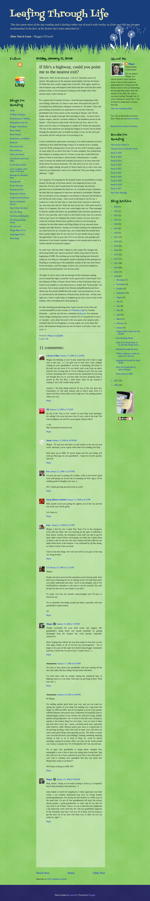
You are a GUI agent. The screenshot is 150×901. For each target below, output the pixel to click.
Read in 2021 (116, 173)
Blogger (92, 895)
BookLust (14, 142)
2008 (116, 276)
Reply (48, 400)
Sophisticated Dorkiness (19, 198)
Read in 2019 (116, 181)
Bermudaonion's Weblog (20, 119)
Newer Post (42, 872)
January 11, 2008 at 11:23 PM (72, 356)
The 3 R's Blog (16, 212)
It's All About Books (18, 165)
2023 (116, 211)
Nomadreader (15, 182)
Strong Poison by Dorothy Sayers (124, 149)
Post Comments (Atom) (57, 879)
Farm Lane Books (17, 154)
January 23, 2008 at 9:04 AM (68, 779)
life (47, 339)
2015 (116, 246)
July (118, 302)
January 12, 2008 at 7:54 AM (61, 409)
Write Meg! (14, 238)
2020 (116, 224)
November (121, 284)
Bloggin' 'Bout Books (18, 126)
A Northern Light (77, 310)
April (118, 315)
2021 (116, 220)
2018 (116, 233)
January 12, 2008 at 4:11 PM (78, 500)
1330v (12, 111)
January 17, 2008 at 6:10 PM (69, 663)
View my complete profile (121, 108)
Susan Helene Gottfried (56, 500)
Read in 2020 (116, 177)
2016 (116, 241)
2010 (116, 268)
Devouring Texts (16, 146)
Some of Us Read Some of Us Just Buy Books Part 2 (127, 343)
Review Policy (133, 119)
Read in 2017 (116, 189)
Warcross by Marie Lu (120, 145)
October (119, 288)
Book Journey (15, 134)
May (118, 310)
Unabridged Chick (17, 234)
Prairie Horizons (16, 186)
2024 (116, 207)
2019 (116, 228)
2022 (116, 215)
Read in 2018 (116, 185)
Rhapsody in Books (18, 194)
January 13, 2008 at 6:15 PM (63, 525)
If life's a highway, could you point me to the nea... (127, 354)
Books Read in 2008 (124, 374)
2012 (116, 259)
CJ (47, 567)
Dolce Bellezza (16, 150)
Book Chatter (15, 130)
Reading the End (16, 190)
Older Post (99, 872)
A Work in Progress (18, 114)
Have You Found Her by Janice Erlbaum (126, 368)
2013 (116, 254)
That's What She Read (19, 208)
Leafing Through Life (59, 14)
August (119, 297)
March (119, 319)
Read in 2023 (116, 165)
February (120, 323)
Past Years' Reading (119, 193)
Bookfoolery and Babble (20, 139)
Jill (47, 409)
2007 (116, 381)
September (121, 293)
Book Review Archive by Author (124, 126)
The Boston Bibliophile (19, 216)
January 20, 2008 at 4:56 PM (69, 695)
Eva (48, 471)
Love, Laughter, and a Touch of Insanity (19, 170)
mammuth (73, 895)
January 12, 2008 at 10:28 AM (64, 440)
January (119, 328)
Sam (48, 525)
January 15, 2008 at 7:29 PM (68, 624)
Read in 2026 (116, 153)
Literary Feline (52, 356)
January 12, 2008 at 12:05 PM (63, 471)
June (118, 306)
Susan (48, 440)
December (120, 280)
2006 (116, 385)
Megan (49, 624)
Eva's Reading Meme (124, 338)
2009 (116, 272)
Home (71, 872)
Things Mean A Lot (18, 230)
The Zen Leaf (15, 226)
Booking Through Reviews (127, 349)
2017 (116, 237)
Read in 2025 (116, 157)
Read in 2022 (116, 169)
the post (82, 313)
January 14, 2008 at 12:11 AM (62, 567)
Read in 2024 (116, 161)
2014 (116, 250)
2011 (116, 263)
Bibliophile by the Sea (19, 123)
